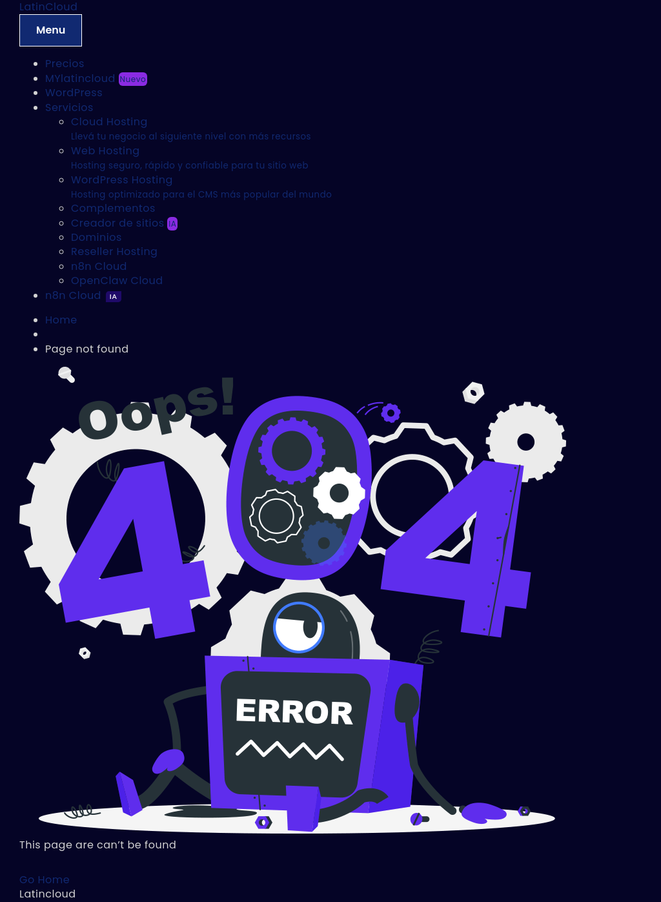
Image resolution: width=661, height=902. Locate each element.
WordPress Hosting (201, 186)
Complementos (113, 208)
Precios (65, 63)
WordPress (74, 92)
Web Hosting (190, 157)
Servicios (69, 107)
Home (61, 320)
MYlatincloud (96, 78)
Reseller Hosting (114, 251)
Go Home (44, 879)
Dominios (96, 237)
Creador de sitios (124, 223)
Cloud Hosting (191, 128)
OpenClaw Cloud (117, 280)
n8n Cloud (99, 266)
